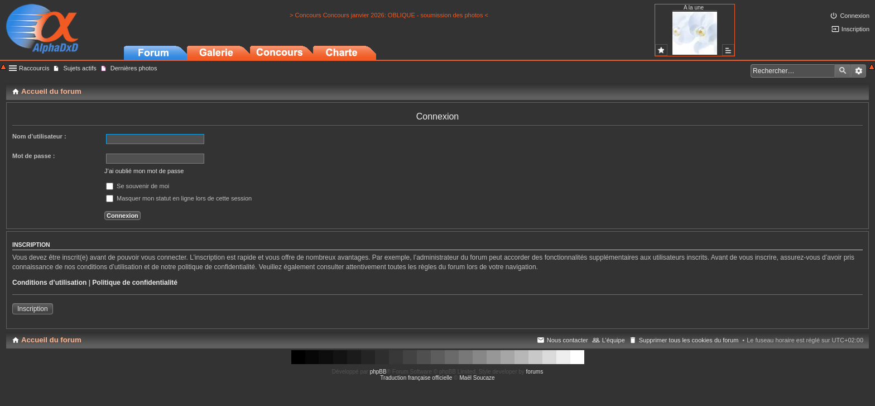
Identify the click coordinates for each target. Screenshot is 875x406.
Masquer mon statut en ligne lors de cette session (179, 198)
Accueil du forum (51, 340)
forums (535, 372)
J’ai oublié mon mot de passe (144, 171)
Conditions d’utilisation (49, 282)
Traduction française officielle (416, 378)
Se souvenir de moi (137, 186)
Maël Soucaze (476, 378)
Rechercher (842, 71)
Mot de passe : (33, 155)
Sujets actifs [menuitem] (79, 68)
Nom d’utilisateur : (39, 136)
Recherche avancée (858, 71)
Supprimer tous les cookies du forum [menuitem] (689, 340)
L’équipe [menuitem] (613, 340)
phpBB (378, 372)
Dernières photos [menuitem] (133, 68)
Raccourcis (34, 68)
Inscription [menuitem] (855, 29)
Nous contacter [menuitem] (567, 340)
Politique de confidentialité (134, 282)
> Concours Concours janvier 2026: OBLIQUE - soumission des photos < (389, 15)
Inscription (32, 309)
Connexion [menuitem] (854, 15)
